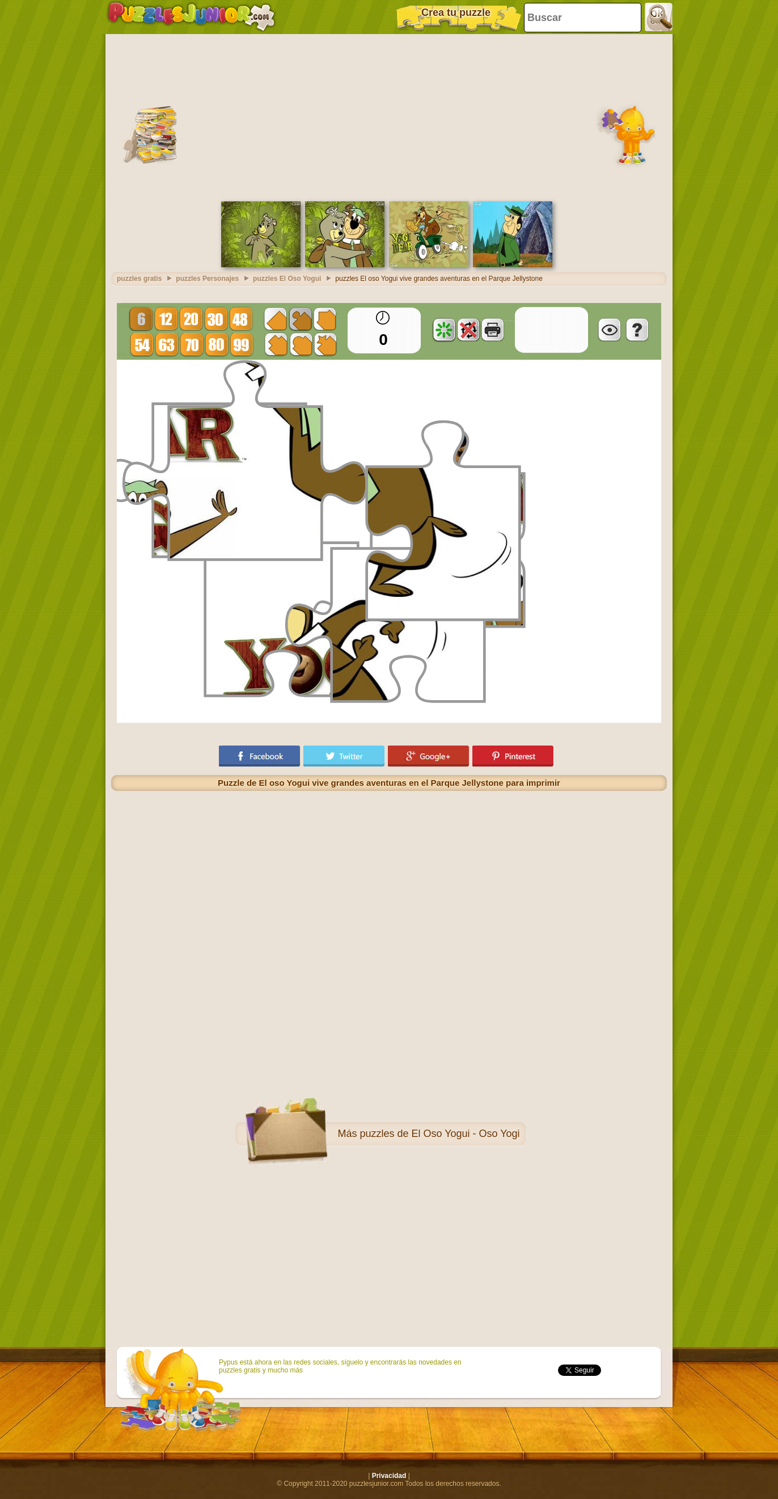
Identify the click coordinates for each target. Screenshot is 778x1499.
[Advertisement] (389, 116)
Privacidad (389, 1476)
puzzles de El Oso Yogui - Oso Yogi (439, 1133)
